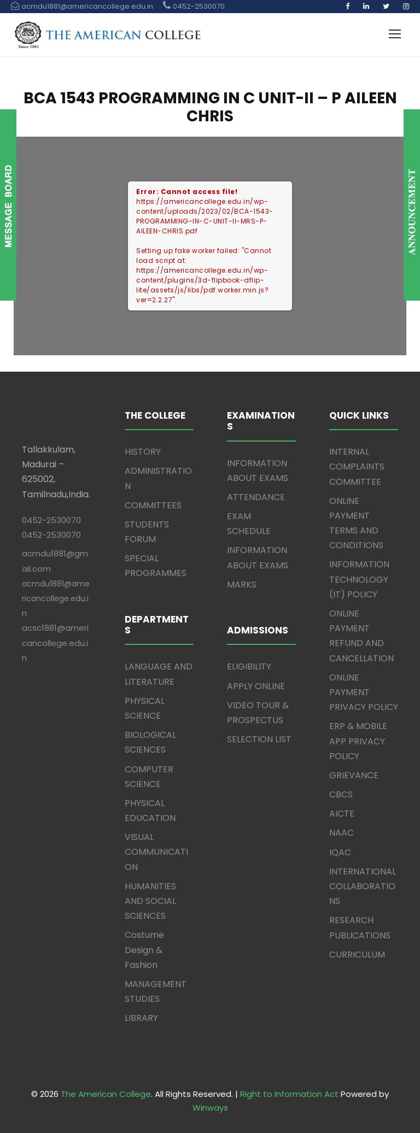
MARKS (241, 584)
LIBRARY (141, 1018)
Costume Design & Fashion (144, 950)
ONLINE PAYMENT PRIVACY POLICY (363, 692)
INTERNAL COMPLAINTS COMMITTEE (356, 466)
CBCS (341, 794)
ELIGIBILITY (249, 666)
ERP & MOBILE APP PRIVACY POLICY (358, 741)
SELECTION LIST (259, 739)
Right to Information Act (289, 1094)
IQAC (340, 852)
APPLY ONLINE (256, 686)
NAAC (341, 832)
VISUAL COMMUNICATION (156, 852)
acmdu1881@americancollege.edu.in (56, 598)
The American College (106, 1094)
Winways (210, 1107)
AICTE (341, 813)
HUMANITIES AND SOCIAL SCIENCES (150, 901)
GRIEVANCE (353, 775)
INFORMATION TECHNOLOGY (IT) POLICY (359, 579)
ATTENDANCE (256, 497)
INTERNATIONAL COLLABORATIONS (362, 886)
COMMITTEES (153, 505)
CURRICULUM (357, 954)
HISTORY (143, 451)
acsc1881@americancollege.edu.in (55, 642)
